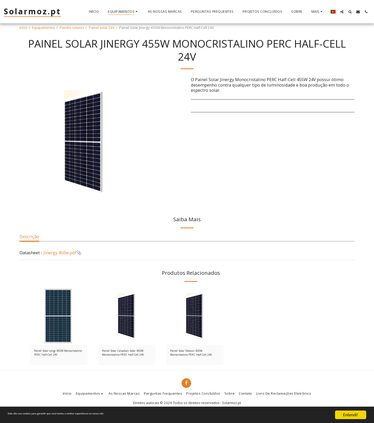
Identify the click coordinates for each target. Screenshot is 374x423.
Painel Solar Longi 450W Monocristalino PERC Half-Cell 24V (57, 354)
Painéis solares (72, 27)
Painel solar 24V (102, 27)
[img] (59, 316)
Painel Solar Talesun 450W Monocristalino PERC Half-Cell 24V (193, 354)
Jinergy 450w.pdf (59, 253)
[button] (342, 12)
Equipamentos (43, 27)
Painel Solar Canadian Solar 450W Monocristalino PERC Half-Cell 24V (124, 354)
